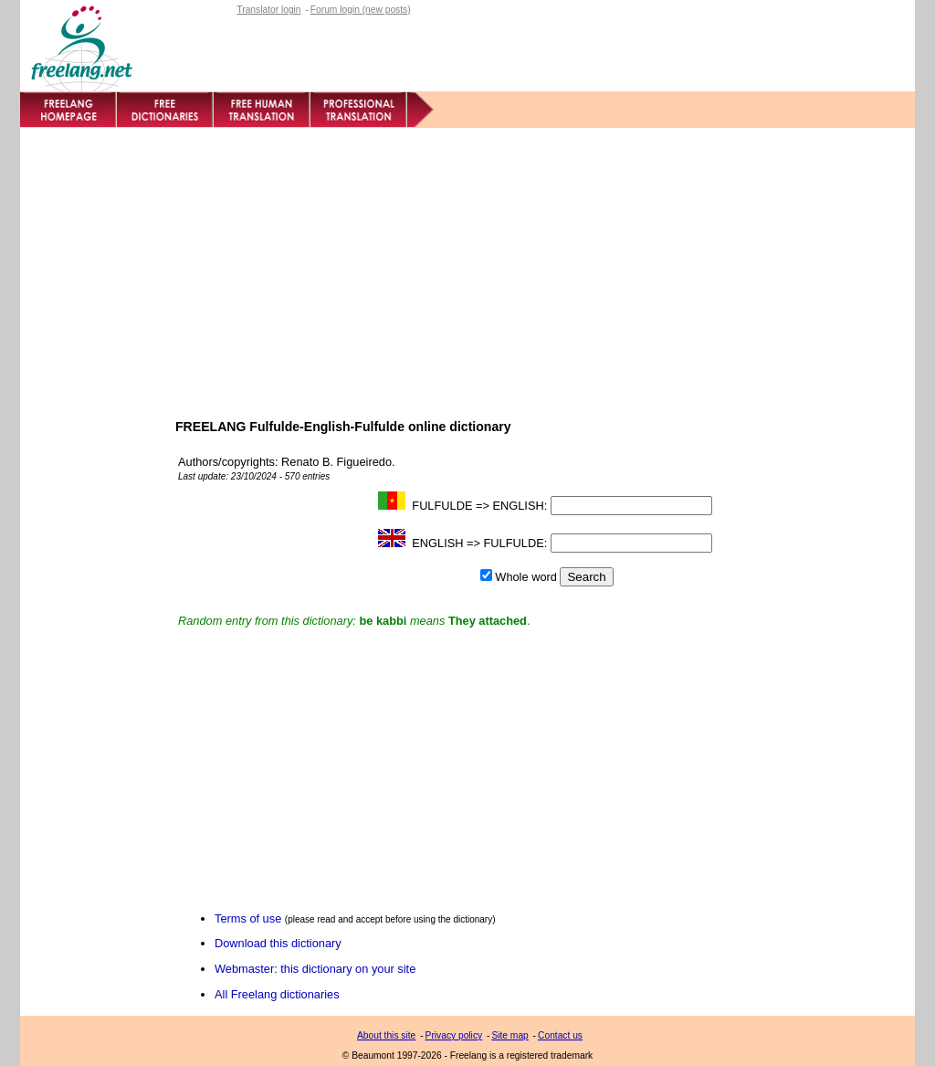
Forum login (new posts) (360, 10)
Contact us (560, 1035)
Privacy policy (454, 1035)
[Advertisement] (467, 265)
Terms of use (248, 918)
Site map (509, 1035)
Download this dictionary (278, 943)
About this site (386, 1035)
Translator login (268, 10)
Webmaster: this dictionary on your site (315, 969)
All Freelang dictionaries (277, 994)
